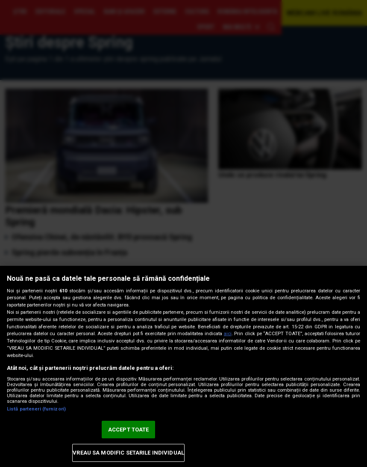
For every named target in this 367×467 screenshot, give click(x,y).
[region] (183, 366)
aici (228, 333)
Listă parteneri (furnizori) (36, 409)
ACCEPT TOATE (128, 429)
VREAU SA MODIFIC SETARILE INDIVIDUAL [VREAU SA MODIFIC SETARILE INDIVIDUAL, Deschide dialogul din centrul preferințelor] (128, 452)
